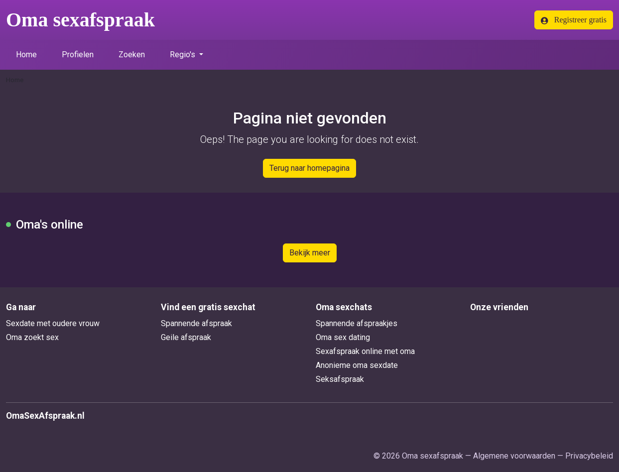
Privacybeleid (589, 456)
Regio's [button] (183, 54)
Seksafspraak (340, 379)
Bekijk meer (309, 252)
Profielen (78, 54)
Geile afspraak (186, 337)
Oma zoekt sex (32, 337)
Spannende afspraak (196, 323)
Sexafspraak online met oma (365, 351)
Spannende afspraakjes (356, 323)
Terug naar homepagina (309, 168)
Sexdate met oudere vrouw (53, 323)
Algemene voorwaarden (514, 456)
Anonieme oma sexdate (357, 365)
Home (26, 54)
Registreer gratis (574, 19)
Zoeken (132, 54)
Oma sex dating (343, 337)
